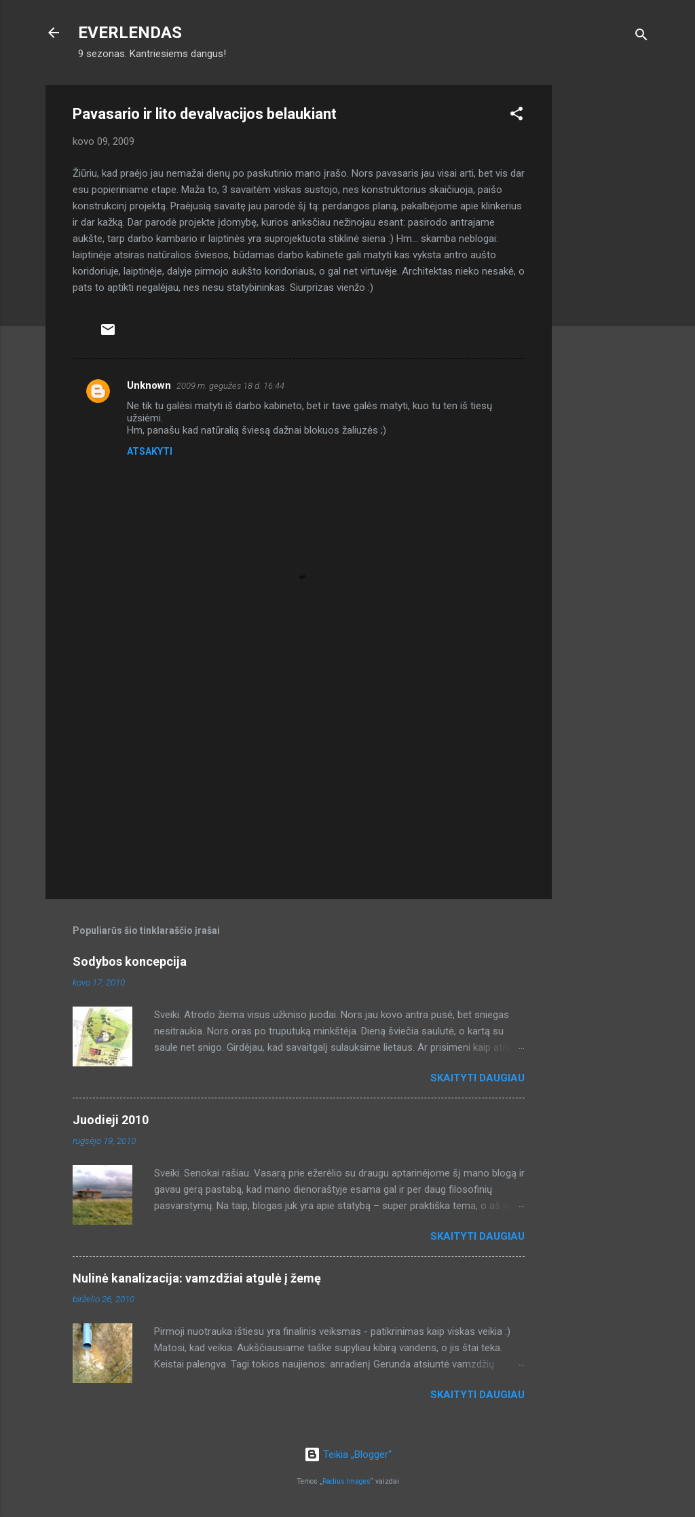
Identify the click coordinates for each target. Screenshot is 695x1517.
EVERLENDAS (130, 32)
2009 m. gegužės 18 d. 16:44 (230, 386)
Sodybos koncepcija (130, 961)
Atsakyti (149, 451)
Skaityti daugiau (477, 1078)
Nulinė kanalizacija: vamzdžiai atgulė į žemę (197, 1278)
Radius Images (346, 1481)
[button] (516, 115)
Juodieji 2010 (111, 1120)
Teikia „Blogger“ (348, 1454)
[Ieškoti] (641, 37)
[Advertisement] (606, 289)
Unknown (149, 385)
